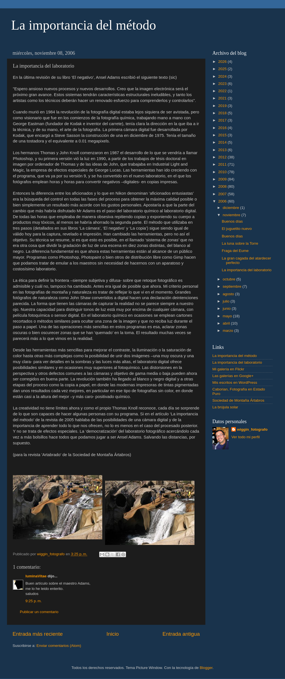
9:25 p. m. (33, 601)
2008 (223, 186)
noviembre (232, 215)
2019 (223, 106)
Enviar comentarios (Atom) (59, 646)
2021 (223, 98)
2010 (223, 172)
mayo (228, 316)
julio (227, 301)
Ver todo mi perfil (245, 437)
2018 (223, 113)
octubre (229, 279)
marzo (228, 330)
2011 (223, 164)
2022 (223, 91)
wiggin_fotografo (252, 429)
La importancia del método (83, 25)
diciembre (231, 208)
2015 (223, 135)
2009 (223, 179)
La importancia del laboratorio (247, 270)
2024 (223, 76)
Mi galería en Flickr (228, 369)
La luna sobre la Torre (240, 243)
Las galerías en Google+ (232, 376)
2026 (223, 61)
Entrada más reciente (38, 634)
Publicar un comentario (39, 612)
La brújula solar (225, 407)
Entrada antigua (181, 634)
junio (227, 308)
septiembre (233, 286)
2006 (223, 201)
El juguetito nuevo (237, 229)
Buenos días (232, 221)
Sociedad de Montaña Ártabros (238, 400)
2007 (223, 194)
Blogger (206, 668)
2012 (223, 157)
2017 (223, 120)
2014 (223, 142)
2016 (223, 128)
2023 (223, 84)
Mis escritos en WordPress (234, 382)
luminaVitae (36, 576)
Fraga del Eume (235, 251)
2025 (223, 69)
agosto (229, 294)
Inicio (112, 634)
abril (227, 323)
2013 (223, 150)
